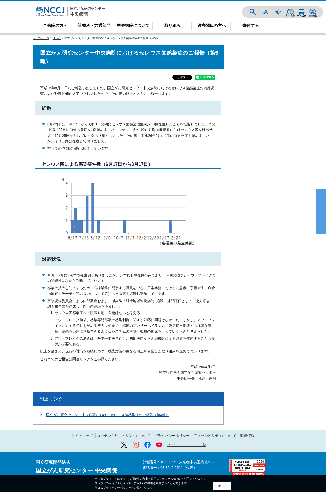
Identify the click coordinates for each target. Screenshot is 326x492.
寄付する (250, 25)
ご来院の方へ (55, 25)
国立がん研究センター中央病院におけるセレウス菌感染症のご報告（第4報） (107, 415)
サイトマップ (82, 436)
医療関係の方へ (211, 25)
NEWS (57, 38)
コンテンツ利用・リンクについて (123, 436)
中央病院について (133, 25)
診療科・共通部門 (94, 25)
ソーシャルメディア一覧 (186, 445)
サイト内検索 (252, 12)
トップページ (41, 38)
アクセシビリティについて (215, 436)
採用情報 (312, 12)
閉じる (222, 485)
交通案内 (301, 12)
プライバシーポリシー (172, 436)
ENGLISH (290, 12)
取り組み (172, 25)
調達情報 (247, 436)
